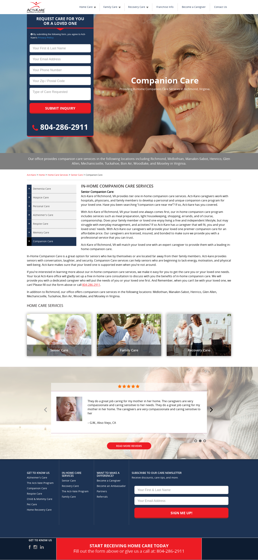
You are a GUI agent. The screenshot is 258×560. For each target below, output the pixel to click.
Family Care (110, 7)
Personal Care (41, 206)
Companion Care (43, 241)
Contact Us (220, 7)
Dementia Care (42, 188)
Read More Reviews (129, 446)
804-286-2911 (60, 127)
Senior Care (69, 480)
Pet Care (32, 504)
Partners (102, 491)
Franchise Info (164, 7)
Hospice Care (41, 197)
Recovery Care (136, 7)
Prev (46, 410)
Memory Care (41, 232)
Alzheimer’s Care (43, 215)
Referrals (102, 496)
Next (212, 410)
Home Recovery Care (39, 509)
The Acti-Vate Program (40, 483)
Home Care (86, 7)
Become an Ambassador (111, 486)
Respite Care (40, 223)
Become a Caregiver (194, 7)
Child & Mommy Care (39, 499)
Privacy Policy (46, 37)
